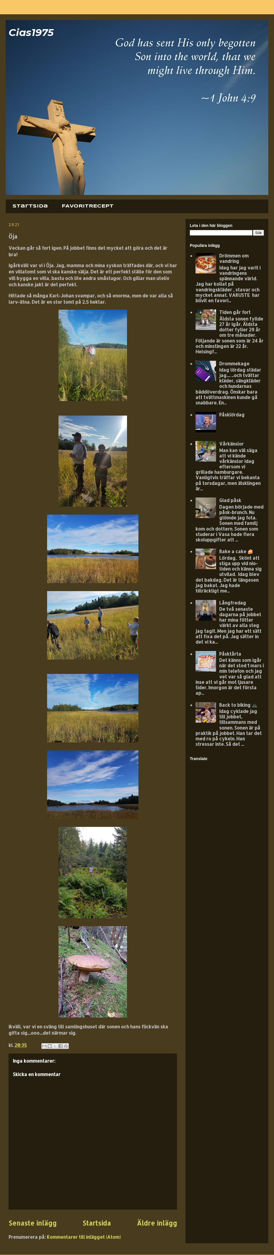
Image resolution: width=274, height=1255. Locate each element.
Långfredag (232, 603)
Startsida (30, 206)
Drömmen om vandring (234, 258)
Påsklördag (232, 415)
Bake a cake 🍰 (236, 551)
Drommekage (234, 363)
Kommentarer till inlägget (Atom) (84, 1237)
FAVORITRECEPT (88, 206)
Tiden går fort (235, 312)
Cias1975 (31, 32)
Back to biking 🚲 (238, 705)
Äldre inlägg (157, 1223)
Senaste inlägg (33, 1223)
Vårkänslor (231, 444)
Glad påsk (230, 500)
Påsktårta (230, 654)
